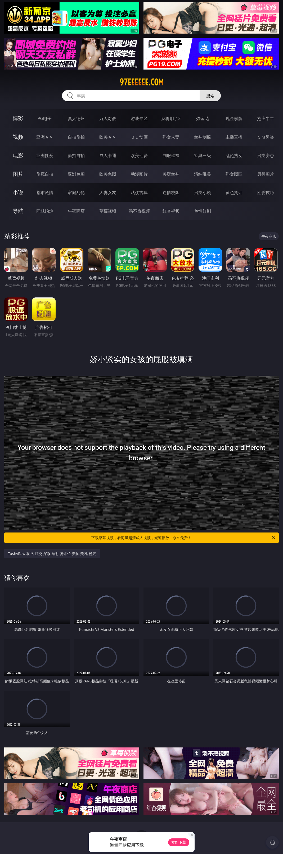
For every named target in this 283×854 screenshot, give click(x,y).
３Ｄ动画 (139, 137)
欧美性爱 (139, 155)
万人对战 (107, 118)
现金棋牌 (234, 118)
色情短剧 (202, 211)
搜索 (210, 96)
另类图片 (265, 174)
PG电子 (45, 118)
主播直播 (234, 137)
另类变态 (265, 155)
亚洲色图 (76, 174)
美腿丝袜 (171, 174)
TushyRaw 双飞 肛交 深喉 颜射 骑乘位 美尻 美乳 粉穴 (52, 553)
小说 (18, 192)
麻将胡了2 (171, 118)
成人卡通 (107, 155)
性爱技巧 (265, 192)
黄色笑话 (234, 192)
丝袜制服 (202, 137)
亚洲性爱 (44, 155)
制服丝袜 (171, 155)
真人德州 (76, 118)
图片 (18, 173)
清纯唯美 (202, 174)
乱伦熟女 (234, 155)
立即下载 (178, 842)
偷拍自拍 (76, 155)
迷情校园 (171, 192)
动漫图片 (139, 174)
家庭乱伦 (76, 192)
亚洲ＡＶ (44, 137)
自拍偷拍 (76, 137)
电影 (18, 155)
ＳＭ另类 (265, 137)
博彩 (18, 118)
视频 (18, 136)
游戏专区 (139, 118)
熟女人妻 (171, 137)
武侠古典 (139, 192)
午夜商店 (76, 211)
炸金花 (202, 118)
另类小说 (202, 192)
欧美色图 (107, 174)
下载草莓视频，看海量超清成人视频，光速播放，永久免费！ (183, 538)
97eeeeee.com (141, 82)
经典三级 (202, 155)
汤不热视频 (139, 211)
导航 (18, 210)
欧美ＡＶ (107, 137)
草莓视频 (107, 211)
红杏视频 (171, 211)
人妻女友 (107, 192)
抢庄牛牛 (265, 118)
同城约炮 (44, 211)
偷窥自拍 (44, 174)
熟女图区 (234, 174)
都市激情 (44, 192)
